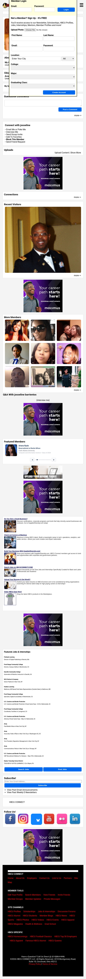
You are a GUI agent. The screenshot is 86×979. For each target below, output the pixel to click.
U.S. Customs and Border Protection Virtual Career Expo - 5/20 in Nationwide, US (27, 704)
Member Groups (15, 899)
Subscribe (42, 785)
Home (10, 878)
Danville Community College (12, 672)
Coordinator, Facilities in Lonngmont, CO (15, 711)
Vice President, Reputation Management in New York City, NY (21, 741)
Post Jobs (62, 769)
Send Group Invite (14, 134)
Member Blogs (46, 915)
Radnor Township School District (13, 761)
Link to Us (56, 878)
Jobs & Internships (46, 911)
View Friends (49, 895)
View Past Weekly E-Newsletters (22, 792)
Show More (76, 152)
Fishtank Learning (9, 657)
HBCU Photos (22, 920)
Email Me (10, 129)
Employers (32, 878)
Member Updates (33, 899)
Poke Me (22, 129)
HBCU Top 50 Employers (65, 936)
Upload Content (62, 152)
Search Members (33, 895)
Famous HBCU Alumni (36, 940)
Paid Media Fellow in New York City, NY (15, 726)
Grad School (50, 924)
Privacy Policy (35, 964)
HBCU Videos (38, 920)
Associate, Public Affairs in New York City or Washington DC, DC (22, 733)
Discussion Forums (66, 911)
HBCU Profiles (14, 911)
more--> (77, 197)
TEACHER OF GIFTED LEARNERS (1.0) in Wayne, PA (19, 763)
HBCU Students (30, 915)
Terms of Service (49, 964)
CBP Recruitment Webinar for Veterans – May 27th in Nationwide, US (24, 756)
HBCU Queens (55, 940)
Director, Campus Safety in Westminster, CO (16, 667)
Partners (68, 878)
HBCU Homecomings (17, 936)
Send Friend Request (15, 142)
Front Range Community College (13, 664)
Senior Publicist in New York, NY (13, 682)
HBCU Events (53, 920)
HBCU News (61, 915)
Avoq (5, 724)
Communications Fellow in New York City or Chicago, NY (20, 748)
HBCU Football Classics (41, 936)
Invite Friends (64, 895)
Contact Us (44, 878)
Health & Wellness (33, 924)
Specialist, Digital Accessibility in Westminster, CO (18, 696)
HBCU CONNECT (17, 802)
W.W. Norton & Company (11, 679)
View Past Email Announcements (22, 790)
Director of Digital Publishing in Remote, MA (16, 659)
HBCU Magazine (15, 924)
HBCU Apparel (67, 920)
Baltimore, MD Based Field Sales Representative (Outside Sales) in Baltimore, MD (27, 689)
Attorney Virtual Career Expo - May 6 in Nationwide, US (19, 719)
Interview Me (12, 132)
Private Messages (52, 899)
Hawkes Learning (9, 686)
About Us (20, 878)
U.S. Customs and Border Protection (14, 701)
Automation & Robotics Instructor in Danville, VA (18, 674)
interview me (43, 400)
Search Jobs (23, 769)
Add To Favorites (14, 137)
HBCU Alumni (14, 915)
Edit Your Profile (15, 895)
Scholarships (29, 911)
